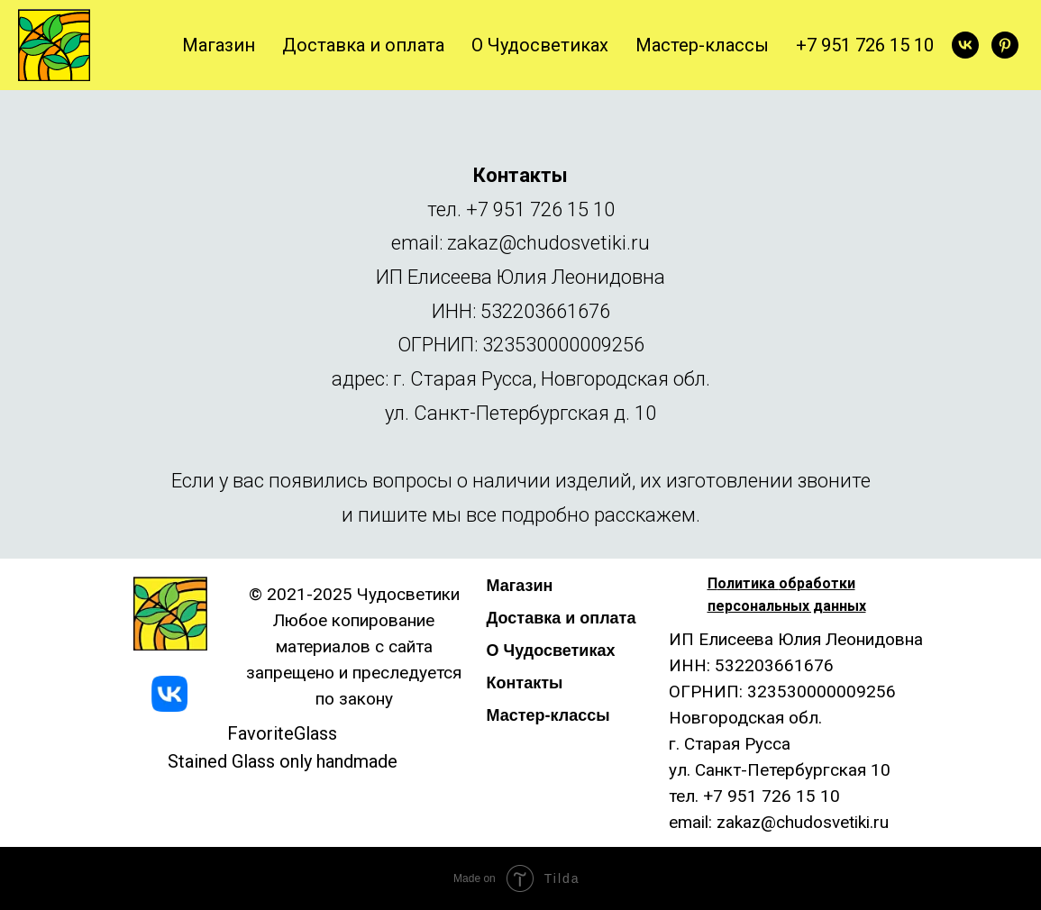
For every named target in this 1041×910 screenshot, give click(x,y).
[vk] (965, 45)
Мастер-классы (702, 45)
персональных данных (787, 605)
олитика (748, 583)
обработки (817, 583)
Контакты (525, 683)
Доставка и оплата (363, 45)
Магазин (218, 45)
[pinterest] (1004, 45)
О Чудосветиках (539, 45)
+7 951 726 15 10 (865, 45)
